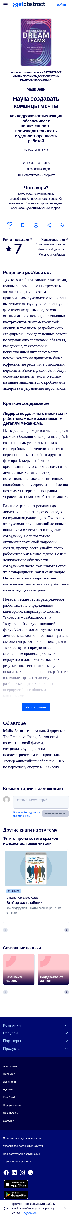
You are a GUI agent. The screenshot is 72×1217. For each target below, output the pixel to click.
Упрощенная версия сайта (18, 1161)
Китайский (9, 1097)
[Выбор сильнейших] (36, 868)
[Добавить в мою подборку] (36, 225)
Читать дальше (36, 707)
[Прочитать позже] (23, 225)
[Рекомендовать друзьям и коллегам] (49, 225)
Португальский (12, 1105)
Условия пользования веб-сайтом (23, 1145)
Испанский (9, 1081)
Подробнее (28, 1213)
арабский (8, 1120)
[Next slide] (66, 929)
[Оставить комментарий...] (41, 802)
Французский (10, 1112)
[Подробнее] (31, 238)
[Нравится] (9, 225)
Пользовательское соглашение (21, 1153)
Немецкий (9, 1073)
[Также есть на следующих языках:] (62, 225)
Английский (10, 1065)
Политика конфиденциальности (22, 1138)
